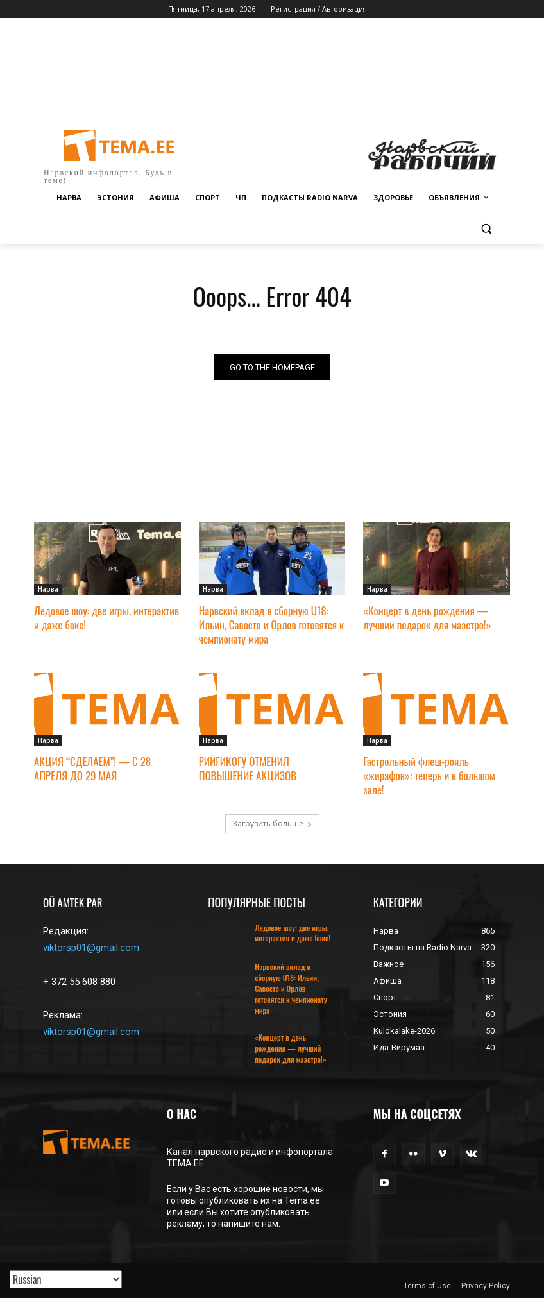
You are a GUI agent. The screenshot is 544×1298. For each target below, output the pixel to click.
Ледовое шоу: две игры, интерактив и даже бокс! (106, 617)
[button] (486, 229)
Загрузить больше (272, 823)
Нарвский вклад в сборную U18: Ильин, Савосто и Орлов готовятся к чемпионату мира (271, 624)
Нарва (48, 589)
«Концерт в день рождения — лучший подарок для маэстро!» (427, 617)
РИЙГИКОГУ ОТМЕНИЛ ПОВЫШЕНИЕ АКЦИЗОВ (248, 768)
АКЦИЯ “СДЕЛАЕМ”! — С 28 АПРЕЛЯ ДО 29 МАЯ (92, 768)
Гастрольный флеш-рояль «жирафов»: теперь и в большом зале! (429, 775)
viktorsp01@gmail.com (91, 947)
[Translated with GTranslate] (66, 1279)
